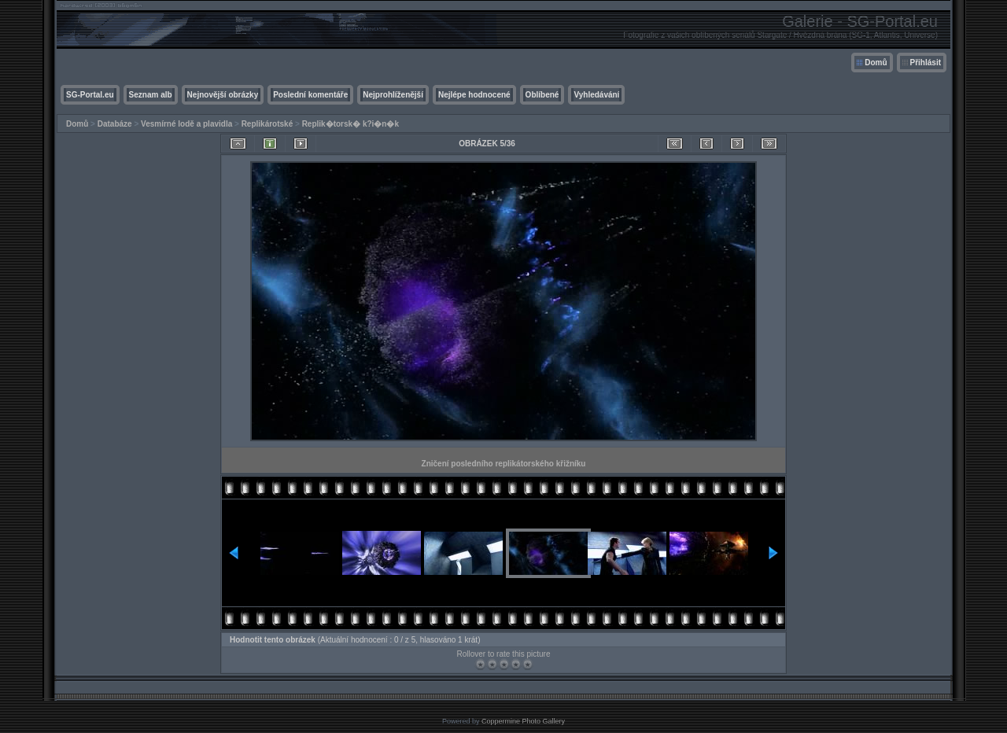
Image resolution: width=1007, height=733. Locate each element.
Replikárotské (267, 124)
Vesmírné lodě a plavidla (186, 124)
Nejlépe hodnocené (474, 94)
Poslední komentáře (310, 94)
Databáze (115, 124)
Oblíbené (542, 94)
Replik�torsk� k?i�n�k (350, 124)
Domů (876, 62)
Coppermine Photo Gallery (523, 721)
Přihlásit (925, 62)
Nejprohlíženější (393, 94)
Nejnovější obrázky (223, 94)
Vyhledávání (596, 94)
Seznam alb (150, 94)
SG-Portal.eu (90, 94)
